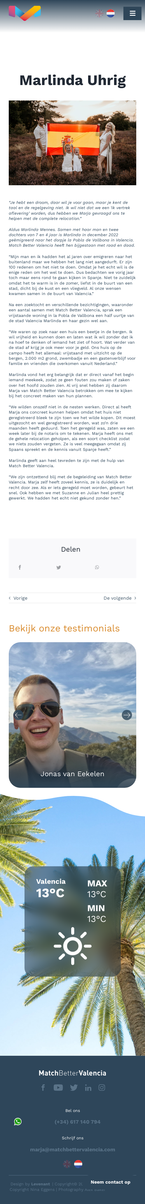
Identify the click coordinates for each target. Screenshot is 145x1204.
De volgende (118, 598)
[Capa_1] (44, 13)
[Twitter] (58, 568)
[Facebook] (20, 568)
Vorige (20, 598)
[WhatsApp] (97, 568)
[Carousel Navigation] (72, 715)
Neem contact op (110, 1182)
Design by (30, 1184)
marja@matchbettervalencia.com (72, 1149)
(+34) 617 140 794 (78, 1122)
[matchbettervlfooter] (72, 1072)
